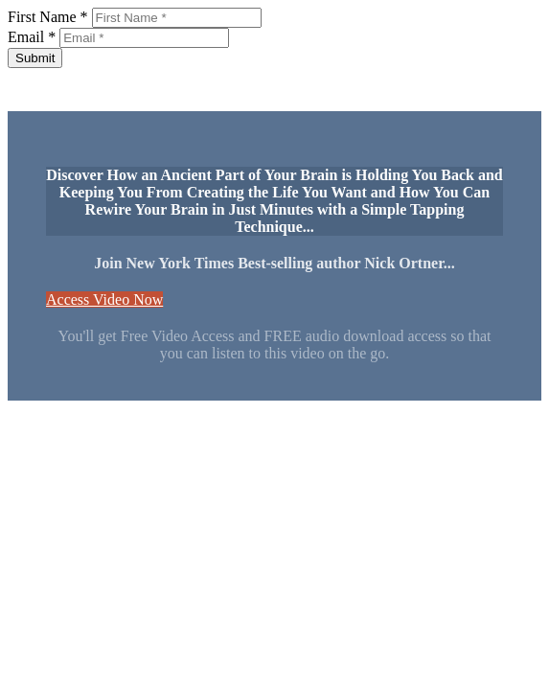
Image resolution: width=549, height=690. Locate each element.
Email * (32, 37)
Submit (35, 58)
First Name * (48, 17)
